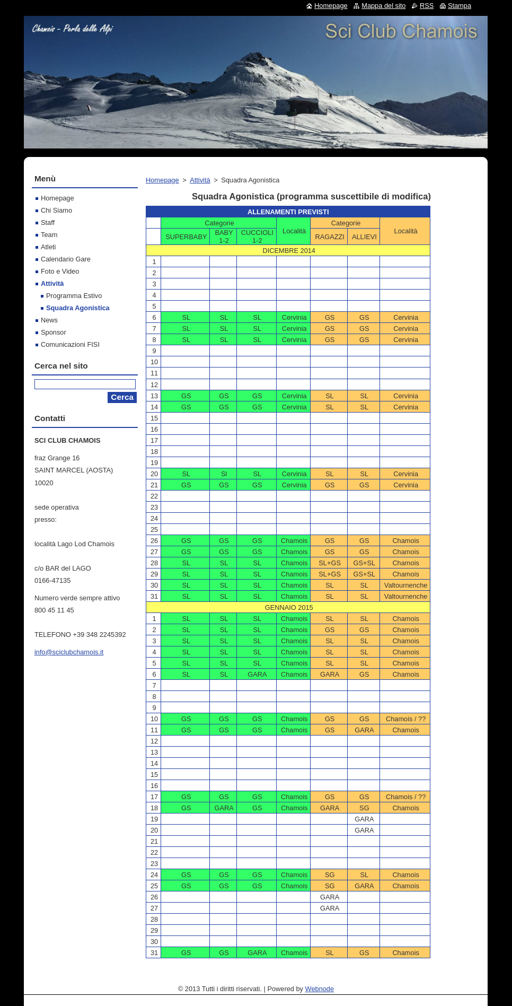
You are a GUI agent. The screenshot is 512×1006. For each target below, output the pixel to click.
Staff (48, 222)
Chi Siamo (56, 210)
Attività (200, 180)
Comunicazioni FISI (70, 344)
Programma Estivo (74, 296)
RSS (427, 6)
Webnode (319, 989)
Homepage (162, 180)
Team (49, 235)
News (49, 320)
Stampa (459, 6)
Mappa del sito (383, 6)
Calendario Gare (66, 259)
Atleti (48, 247)
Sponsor (53, 332)
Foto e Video (60, 271)
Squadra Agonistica (78, 308)
